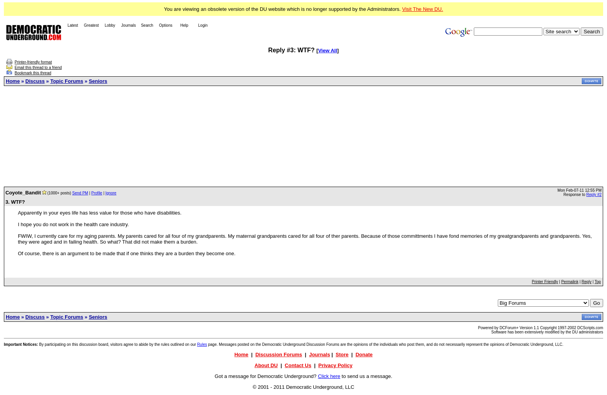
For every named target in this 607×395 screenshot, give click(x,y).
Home (13, 81)
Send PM (80, 193)
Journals (128, 25)
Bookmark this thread (33, 73)
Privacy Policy (335, 365)
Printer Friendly (545, 282)
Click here (329, 376)
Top (598, 282)
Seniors (98, 81)
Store (342, 354)
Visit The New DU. (422, 9)
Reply (586, 282)
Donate (363, 354)
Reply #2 (594, 194)
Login (202, 25)
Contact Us (298, 365)
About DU (266, 365)
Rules (202, 344)
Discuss (35, 81)
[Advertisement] (303, 136)
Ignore (110, 193)
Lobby (110, 25)
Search (147, 25)
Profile (96, 193)
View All (327, 50)
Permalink (569, 282)
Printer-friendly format (33, 62)
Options (165, 25)
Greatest (91, 25)
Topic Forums (66, 81)
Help (184, 25)
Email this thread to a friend (38, 67)
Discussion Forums (278, 354)
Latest (72, 25)
